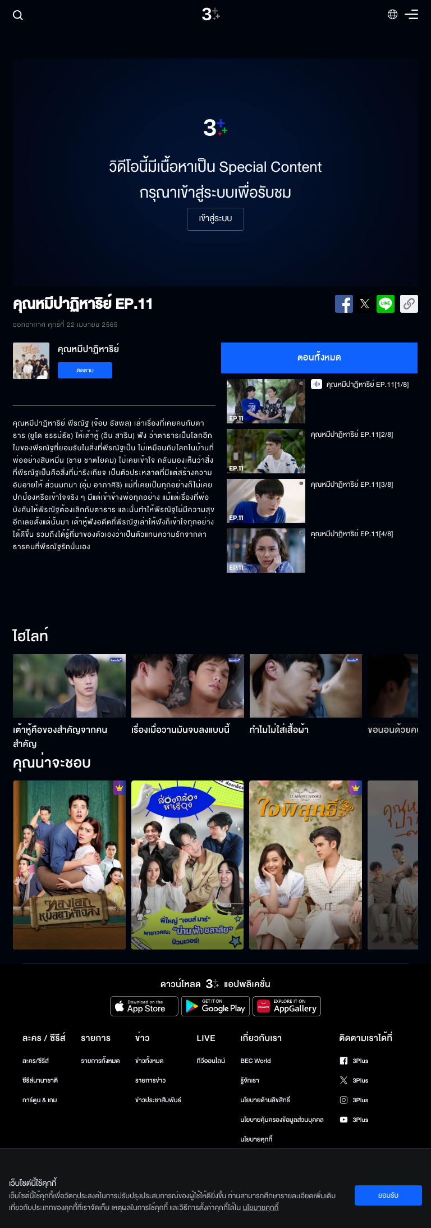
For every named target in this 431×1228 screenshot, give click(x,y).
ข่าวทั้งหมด (149, 1061)
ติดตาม (85, 370)
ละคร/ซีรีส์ (35, 1061)
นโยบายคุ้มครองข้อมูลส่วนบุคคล (282, 1120)
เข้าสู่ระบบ (215, 219)
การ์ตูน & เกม (39, 1100)
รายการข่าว (150, 1080)
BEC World (255, 1061)
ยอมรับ (388, 1195)
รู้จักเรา (249, 1080)
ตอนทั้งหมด (319, 357)
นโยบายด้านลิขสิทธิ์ (265, 1100)
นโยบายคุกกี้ (256, 1139)
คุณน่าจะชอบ (52, 763)
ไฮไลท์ (30, 637)
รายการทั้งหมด (100, 1061)
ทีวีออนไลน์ (211, 1061)
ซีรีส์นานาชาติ (40, 1080)
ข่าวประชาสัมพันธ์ (158, 1100)
